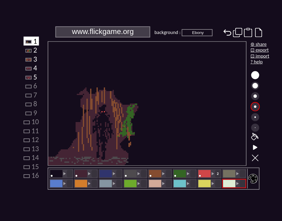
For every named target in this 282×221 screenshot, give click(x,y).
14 (31, 157)
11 (31, 130)
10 (31, 121)
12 (31, 139)
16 (31, 175)
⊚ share (258, 44)
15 (31, 166)
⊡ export (259, 50)
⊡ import (259, 56)
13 (31, 148)
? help (256, 62)
